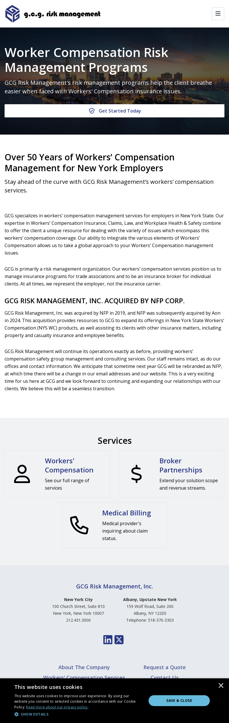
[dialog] (114, 700)
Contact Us (165, 677)
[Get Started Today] (114, 110)
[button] (78, 714)
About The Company (84, 667)
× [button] (221, 686)
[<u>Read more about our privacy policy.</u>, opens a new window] (57, 707)
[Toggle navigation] (218, 13)
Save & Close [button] (179, 700)
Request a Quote (164, 667)
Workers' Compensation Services (84, 677)
